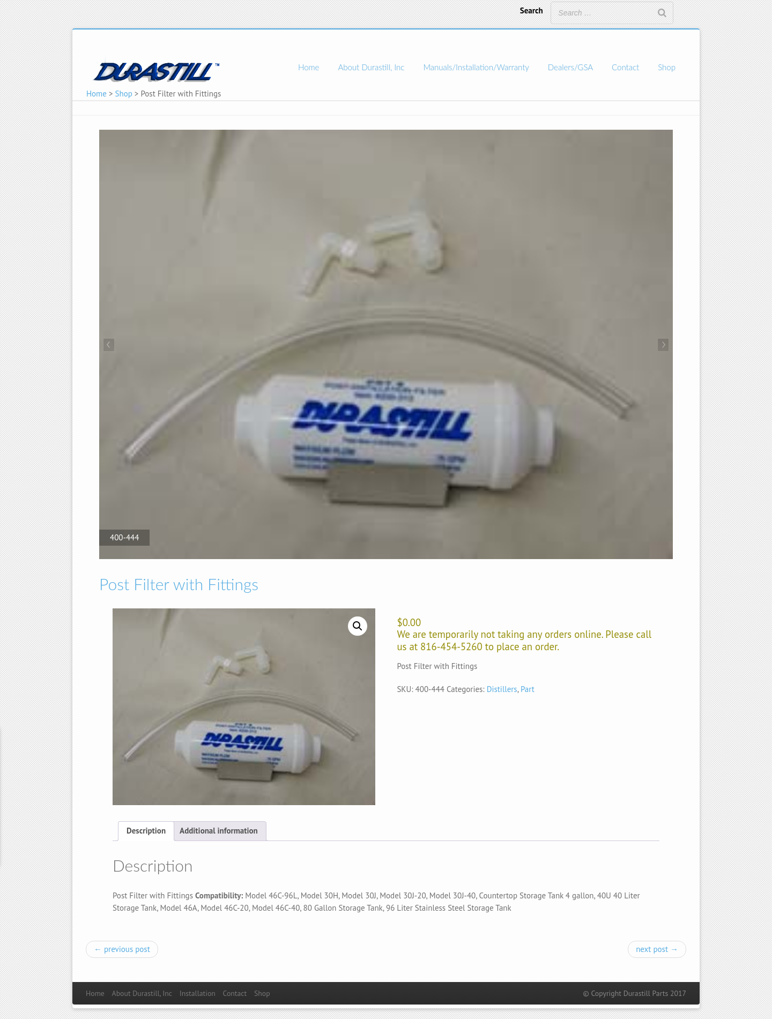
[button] (357, 626)
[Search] (662, 13)
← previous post (122, 949)
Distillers (502, 689)
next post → (657, 949)
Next (662, 346)
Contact (625, 67)
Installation (198, 993)
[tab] (146, 831)
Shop (667, 67)
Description (146, 830)
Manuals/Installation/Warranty (476, 67)
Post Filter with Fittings (178, 583)
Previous (110, 346)
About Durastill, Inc (371, 67)
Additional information (219, 830)
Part (528, 689)
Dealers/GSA (570, 67)
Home (308, 67)
